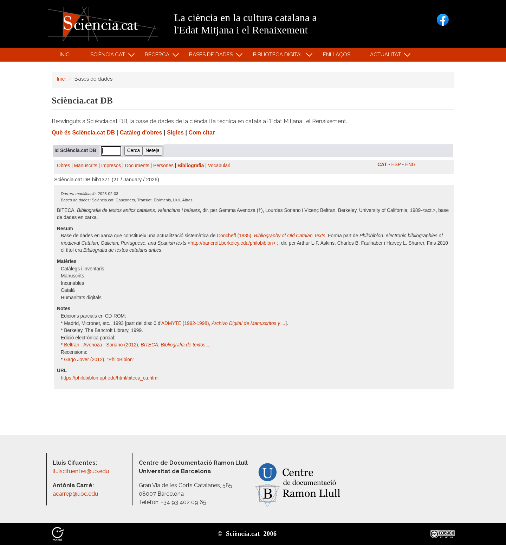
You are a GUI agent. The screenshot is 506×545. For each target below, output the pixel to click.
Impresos (111, 165)
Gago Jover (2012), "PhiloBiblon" (99, 359)
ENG (410, 164)
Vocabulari (219, 165)
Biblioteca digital (279, 56)
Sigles (175, 133)
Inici (65, 54)
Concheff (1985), (271, 235)
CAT (382, 164)
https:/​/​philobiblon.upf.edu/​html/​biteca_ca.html (110, 378)
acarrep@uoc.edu (75, 493)
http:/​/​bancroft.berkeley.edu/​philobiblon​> (233, 243)
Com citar (202, 133)
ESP (396, 164)
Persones (163, 165)
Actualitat (386, 56)
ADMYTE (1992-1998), (223, 323)
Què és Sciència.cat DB (83, 133)
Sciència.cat (108, 56)
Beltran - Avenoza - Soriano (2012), (137, 344)
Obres (63, 165)
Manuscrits (85, 165)
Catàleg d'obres (141, 133)
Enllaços (336, 54)
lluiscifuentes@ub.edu (81, 471)
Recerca (158, 56)
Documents (137, 165)
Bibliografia (190, 165)
